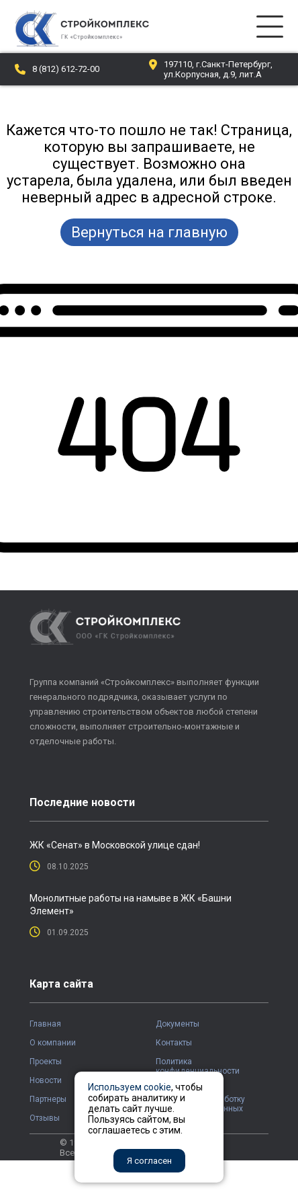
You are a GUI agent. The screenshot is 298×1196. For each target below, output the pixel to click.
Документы (177, 1024)
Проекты (46, 1061)
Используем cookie (129, 1087)
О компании (53, 1042)
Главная (45, 1024)
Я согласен (149, 1161)
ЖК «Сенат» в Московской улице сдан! (115, 845)
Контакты (174, 1042)
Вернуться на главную (149, 232)
